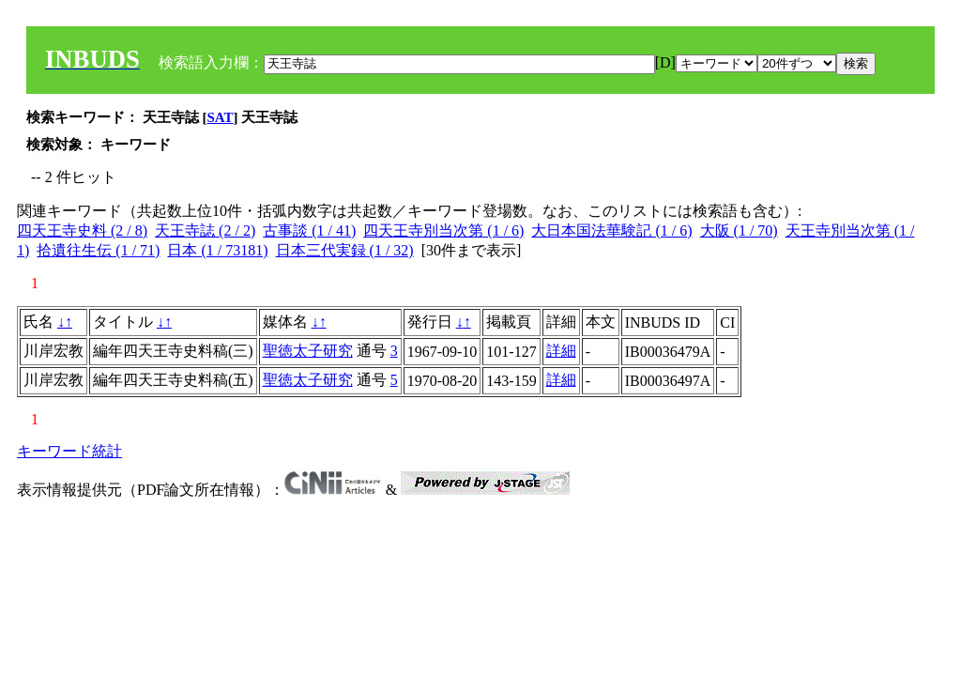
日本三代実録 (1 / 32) (345, 250)
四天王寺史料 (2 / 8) (82, 230)
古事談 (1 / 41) (309, 230)
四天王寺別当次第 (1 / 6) (443, 230)
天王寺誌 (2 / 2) (205, 230)
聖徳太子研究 (308, 351)
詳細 (561, 351)
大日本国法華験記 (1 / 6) (611, 230)
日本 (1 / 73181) (217, 250)
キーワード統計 (69, 451)
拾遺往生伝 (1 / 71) (98, 250)
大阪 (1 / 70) (739, 230)
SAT (220, 117)
